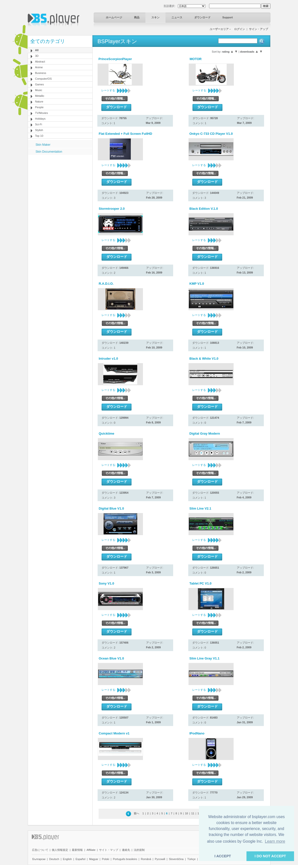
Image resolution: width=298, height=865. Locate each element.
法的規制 (139, 849)
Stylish (39, 130)
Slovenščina (176, 859)
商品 (136, 17)
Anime (39, 67)
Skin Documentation (49, 151)
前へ (136, 813)
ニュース (176, 17)
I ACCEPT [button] (223, 856)
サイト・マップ (108, 849)
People (39, 107)
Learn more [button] (275, 841)
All (37, 50)
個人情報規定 (60, 849)
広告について (40, 849)
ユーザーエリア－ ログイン (227, 29)
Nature (39, 101)
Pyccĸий (160, 859)
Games (39, 84)
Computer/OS (43, 78)
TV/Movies (41, 112)
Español (80, 859)
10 (186, 813)
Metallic (39, 95)
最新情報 (77, 849)
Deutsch (54, 859)
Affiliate (90, 849)
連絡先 (126, 849)
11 (192, 813)
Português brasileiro (125, 859)
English (67, 859)
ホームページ (114, 17)
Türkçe (191, 859)
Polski (105, 859)
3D (37, 55)
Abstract (40, 61)
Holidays (40, 118)
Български (39, 859)
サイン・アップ (258, 29)
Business (40, 72)
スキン (155, 17)
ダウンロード (202, 17)
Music (38, 90)
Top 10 (39, 135)
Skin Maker (43, 144)
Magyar (93, 859)
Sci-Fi (38, 124)
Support (227, 17)
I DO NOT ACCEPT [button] (270, 856)
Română (146, 859)
